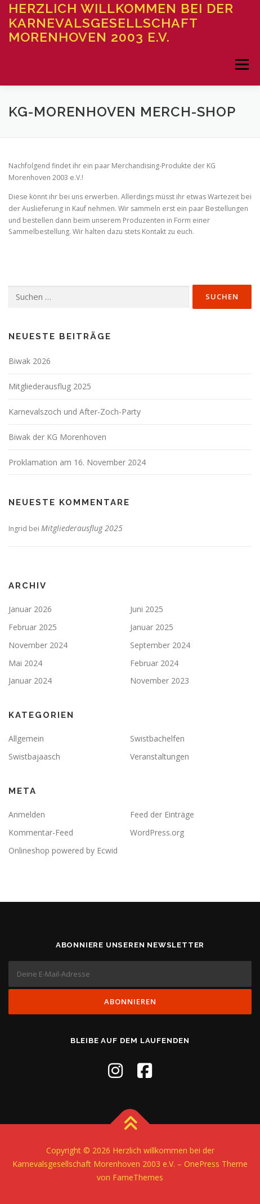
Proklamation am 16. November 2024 (77, 462)
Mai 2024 (25, 663)
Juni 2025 (146, 609)
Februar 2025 (32, 627)
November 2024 (38, 645)
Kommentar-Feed (40, 832)
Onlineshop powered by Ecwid (63, 850)
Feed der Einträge (162, 814)
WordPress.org (157, 832)
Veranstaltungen (159, 756)
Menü (241, 64)
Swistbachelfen (157, 738)
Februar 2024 (154, 663)
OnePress (201, 1163)
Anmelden (26, 814)
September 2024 (160, 645)
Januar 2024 (30, 680)
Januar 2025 (151, 627)
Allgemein (26, 738)
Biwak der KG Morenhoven (57, 437)
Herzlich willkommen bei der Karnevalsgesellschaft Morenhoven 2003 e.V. (121, 22)
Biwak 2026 (29, 361)
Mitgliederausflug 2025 (49, 386)
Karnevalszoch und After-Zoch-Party (74, 411)
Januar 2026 (30, 609)
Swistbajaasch (34, 756)
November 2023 (159, 680)
